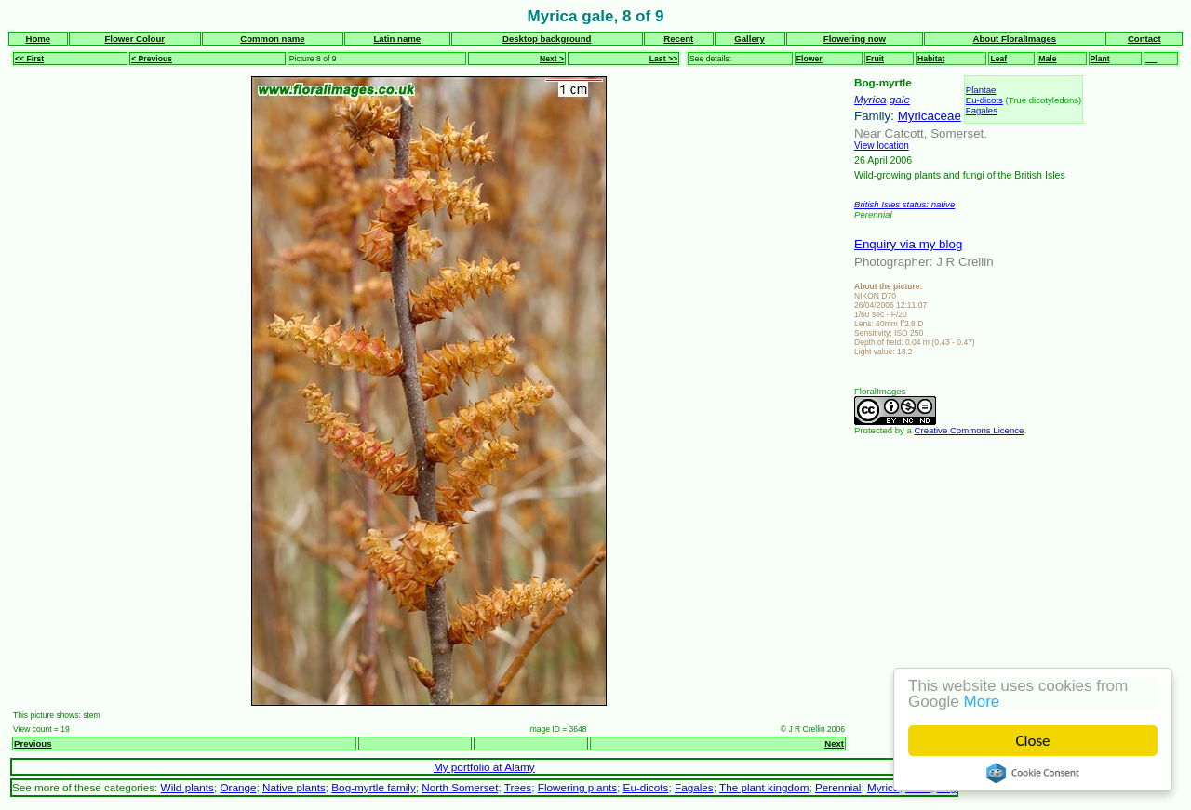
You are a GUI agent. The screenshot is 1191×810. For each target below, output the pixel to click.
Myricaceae (929, 116)
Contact (1144, 38)
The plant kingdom (764, 787)
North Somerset (460, 787)
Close (1033, 740)
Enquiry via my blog (908, 244)
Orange (238, 787)
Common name (272, 38)
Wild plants (187, 787)
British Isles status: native (904, 204)
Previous (33, 743)
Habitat (930, 58)
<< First (29, 58)
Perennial (838, 787)
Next (834, 743)
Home (37, 38)
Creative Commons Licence (969, 430)
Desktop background (546, 38)
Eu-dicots (984, 100)
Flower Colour (134, 38)
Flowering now (854, 38)
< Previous (151, 58)
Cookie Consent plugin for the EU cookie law (1032, 773)
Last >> (663, 58)
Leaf (998, 58)
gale (900, 99)
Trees (518, 787)
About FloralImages (1015, 38)
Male (1047, 58)
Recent (678, 38)
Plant (1100, 58)
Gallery (749, 38)
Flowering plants (577, 787)
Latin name (397, 38)
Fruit (875, 58)
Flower (809, 58)
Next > (552, 58)
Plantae (981, 90)
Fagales (981, 110)
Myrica (870, 99)
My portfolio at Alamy (484, 767)
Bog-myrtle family (373, 787)
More (982, 701)
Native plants (294, 787)
